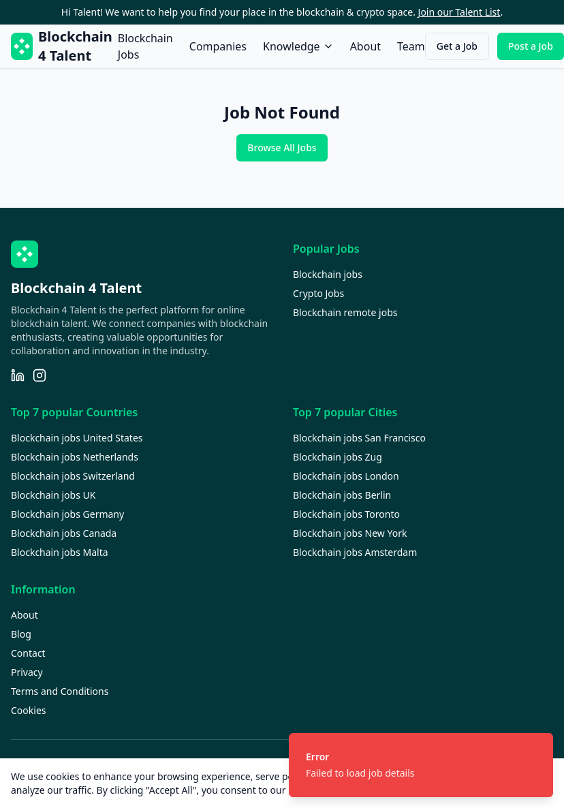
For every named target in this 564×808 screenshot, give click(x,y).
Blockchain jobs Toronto (346, 514)
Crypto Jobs (318, 293)
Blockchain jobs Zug (337, 456)
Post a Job (530, 46)
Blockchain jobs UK (53, 494)
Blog (21, 633)
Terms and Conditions (59, 691)
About (365, 46)
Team (411, 46)
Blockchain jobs (327, 274)
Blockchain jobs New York (350, 533)
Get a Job (457, 46)
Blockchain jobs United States (77, 437)
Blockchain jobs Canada (63, 533)
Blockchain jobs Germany (67, 514)
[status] (421, 765)
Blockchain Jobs (145, 46)
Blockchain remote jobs (345, 312)
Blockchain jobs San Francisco (359, 437)
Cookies (28, 710)
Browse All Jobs (281, 147)
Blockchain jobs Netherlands (74, 456)
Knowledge (298, 46)
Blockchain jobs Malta (59, 552)
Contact (28, 653)
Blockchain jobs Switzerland (73, 475)
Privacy (27, 672)
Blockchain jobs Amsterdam (355, 552)
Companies (218, 46)
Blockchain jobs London (346, 475)
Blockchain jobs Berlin (342, 494)
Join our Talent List (459, 11)
